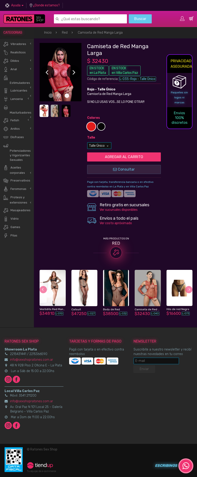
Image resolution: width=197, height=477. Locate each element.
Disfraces (13, 137)
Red (65, 33)
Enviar (144, 369)
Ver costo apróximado (116, 223)
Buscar (140, 19)
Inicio (48, 33)
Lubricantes (15, 91)
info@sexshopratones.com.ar (31, 360)
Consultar (124, 169)
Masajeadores (16, 210)
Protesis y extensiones (15, 199)
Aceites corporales (14, 169)
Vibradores (14, 44)
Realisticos (14, 52)
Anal (10, 69)
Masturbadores (17, 109)
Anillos (11, 129)
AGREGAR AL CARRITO (124, 157)
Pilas (10, 235)
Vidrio (11, 219)
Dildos (11, 61)
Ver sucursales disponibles (119, 210)
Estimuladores (16, 79)
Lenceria (13, 99)
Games (11, 227)
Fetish (11, 120)
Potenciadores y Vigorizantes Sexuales (17, 152)
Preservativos (16, 181)
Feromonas (14, 189)
